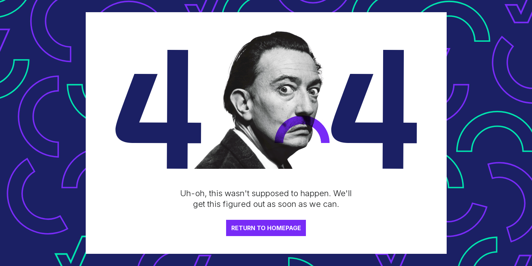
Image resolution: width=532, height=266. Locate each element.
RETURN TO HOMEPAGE (266, 228)
